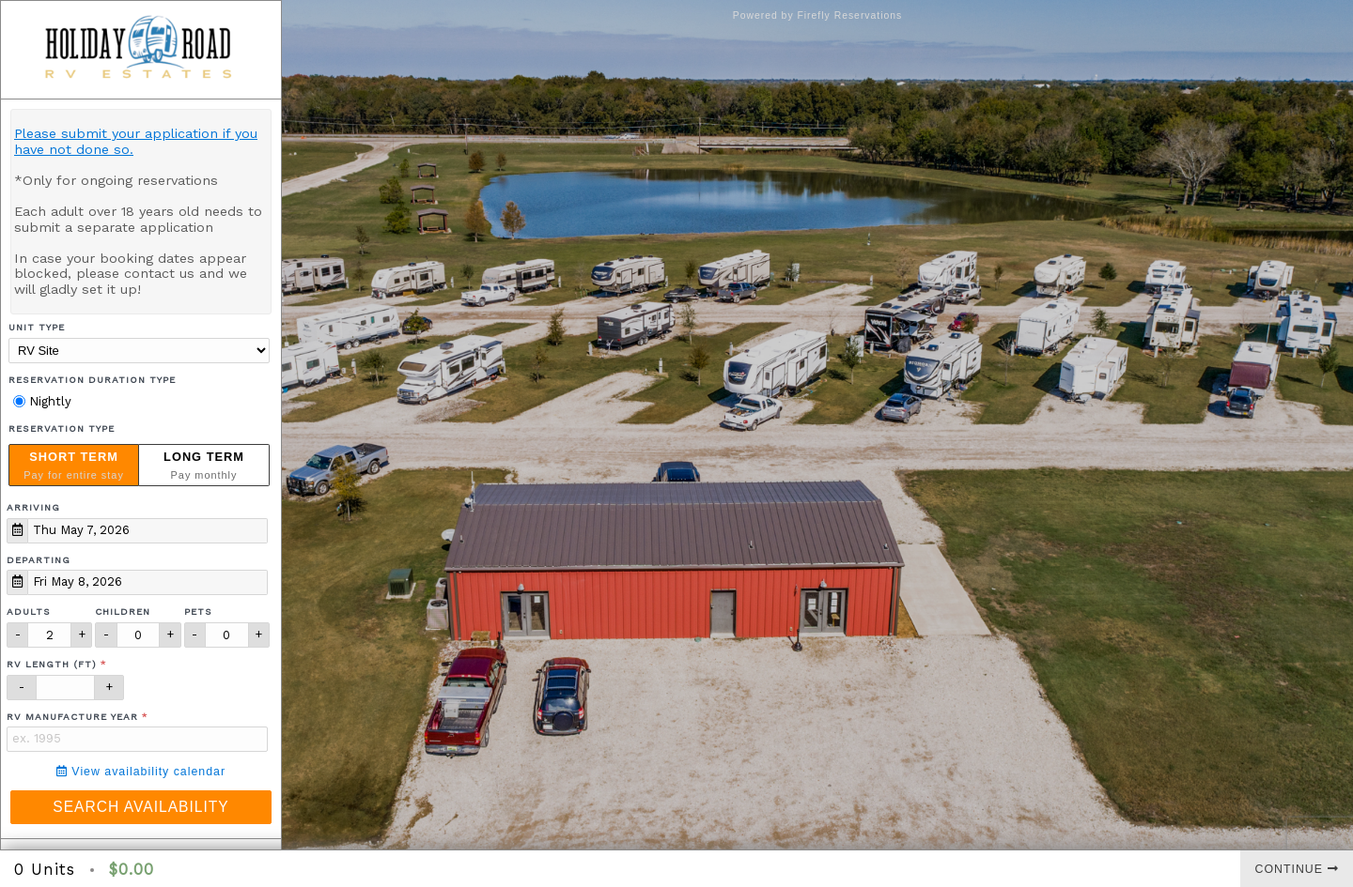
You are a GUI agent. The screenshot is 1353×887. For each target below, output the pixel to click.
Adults (29, 611)
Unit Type (36, 327)
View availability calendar (141, 771)
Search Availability (140, 807)
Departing (38, 560)
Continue (1297, 869)
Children (122, 611)
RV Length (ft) (52, 664)
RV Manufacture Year (72, 716)
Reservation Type (61, 428)
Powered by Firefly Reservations (818, 15)
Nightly (42, 401)
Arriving (33, 507)
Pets (198, 611)
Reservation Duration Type (92, 380)
